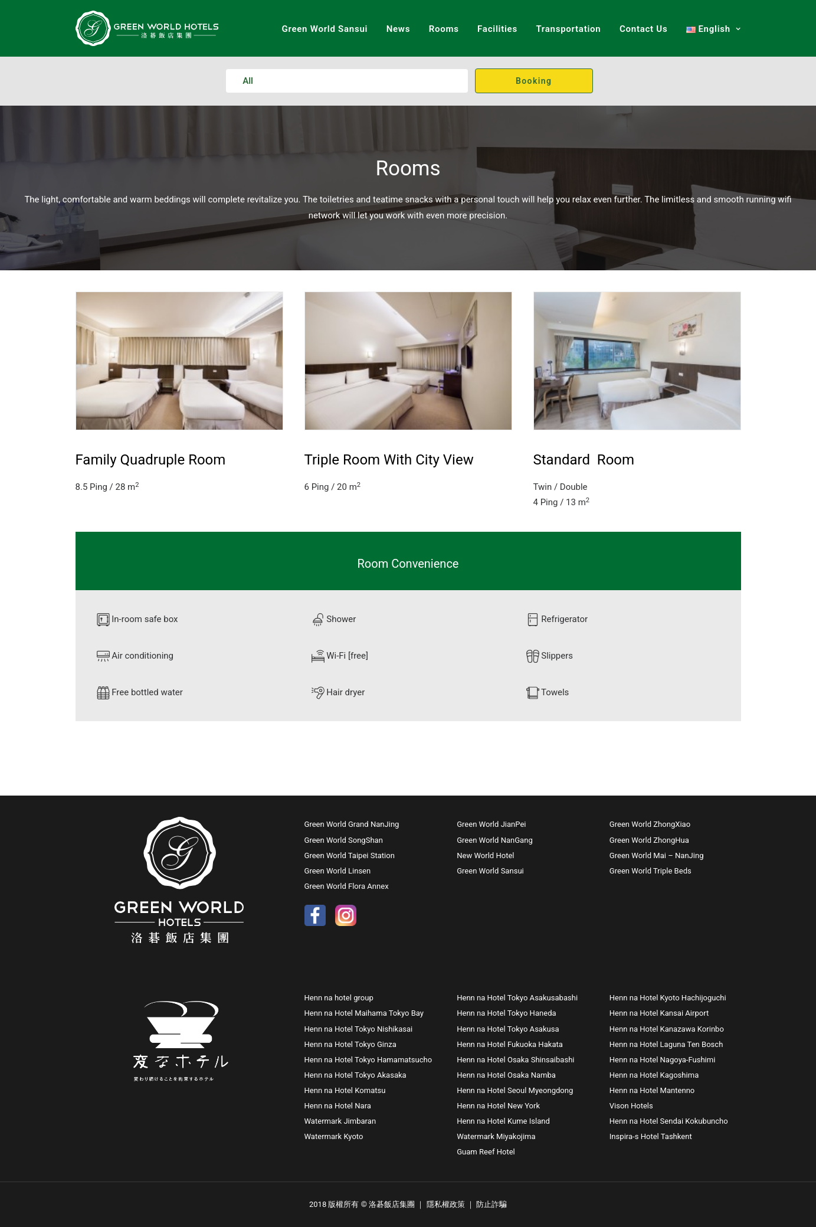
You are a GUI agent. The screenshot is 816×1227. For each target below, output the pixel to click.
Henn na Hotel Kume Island (503, 1121)
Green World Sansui (324, 29)
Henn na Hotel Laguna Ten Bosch (666, 1044)
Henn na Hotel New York (498, 1105)
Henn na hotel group (338, 997)
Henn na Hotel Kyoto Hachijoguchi (667, 997)
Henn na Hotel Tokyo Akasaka (355, 1075)
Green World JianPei (491, 824)
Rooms (444, 29)
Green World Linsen (337, 870)
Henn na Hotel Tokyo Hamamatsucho (368, 1059)
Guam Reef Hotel (486, 1151)
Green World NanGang (495, 840)
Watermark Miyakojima (496, 1136)
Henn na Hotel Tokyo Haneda (506, 1013)
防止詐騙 (491, 1204)
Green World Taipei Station (349, 855)
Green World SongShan (343, 840)
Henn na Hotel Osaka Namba (506, 1075)
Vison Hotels (631, 1105)
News (398, 29)
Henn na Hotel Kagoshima (654, 1075)
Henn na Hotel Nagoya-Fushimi (662, 1059)
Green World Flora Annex (346, 886)
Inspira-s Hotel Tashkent (650, 1136)
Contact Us (643, 29)
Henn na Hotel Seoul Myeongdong (515, 1090)
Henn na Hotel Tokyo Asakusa (508, 1029)
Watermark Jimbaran (340, 1121)
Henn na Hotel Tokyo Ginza (350, 1044)
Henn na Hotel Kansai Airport (659, 1013)
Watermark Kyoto (333, 1136)
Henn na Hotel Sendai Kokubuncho (668, 1121)
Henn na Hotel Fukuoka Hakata (510, 1044)
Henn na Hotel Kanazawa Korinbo (666, 1029)
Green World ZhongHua (649, 840)
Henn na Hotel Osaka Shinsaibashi (515, 1059)
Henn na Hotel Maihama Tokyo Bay (364, 1013)
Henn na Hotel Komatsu (345, 1090)
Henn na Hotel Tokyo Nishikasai (358, 1029)
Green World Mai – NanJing (656, 855)
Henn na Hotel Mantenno (651, 1090)
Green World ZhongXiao (649, 824)
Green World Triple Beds (650, 870)
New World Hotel (485, 855)
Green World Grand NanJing (352, 824)
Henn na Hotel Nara (337, 1105)
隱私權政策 (446, 1204)
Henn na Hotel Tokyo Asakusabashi (517, 997)
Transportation (568, 29)
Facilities (497, 29)
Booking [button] (534, 81)
